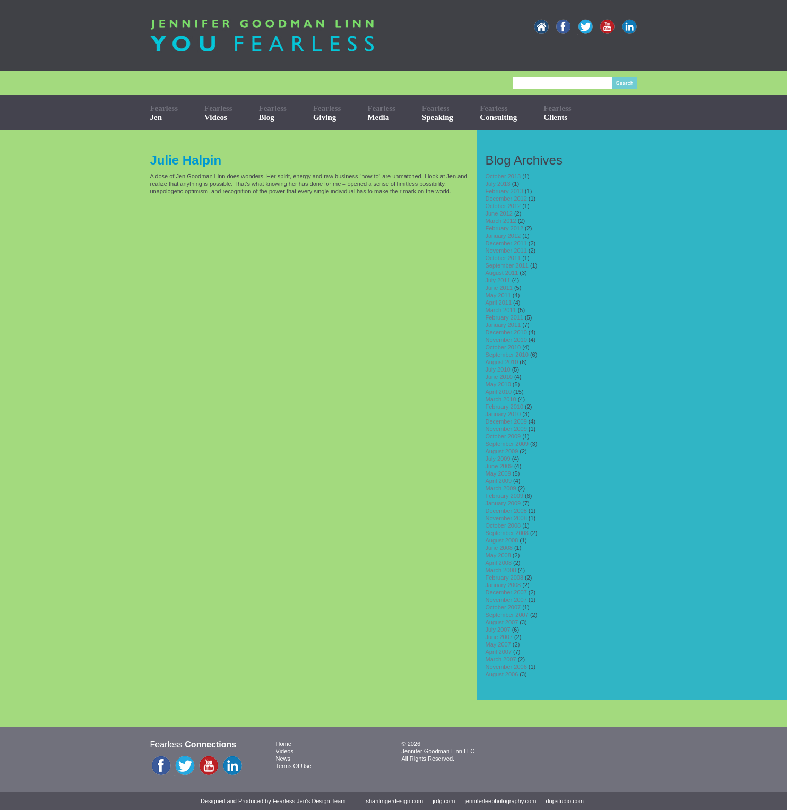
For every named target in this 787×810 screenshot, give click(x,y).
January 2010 (503, 414)
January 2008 (503, 585)
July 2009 (497, 458)
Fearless (164, 113)
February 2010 (504, 406)
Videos (284, 751)
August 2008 (501, 540)
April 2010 (498, 392)
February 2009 (504, 496)
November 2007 (505, 600)
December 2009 (505, 421)
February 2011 (504, 317)
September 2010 (506, 354)
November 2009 (505, 429)
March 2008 (500, 570)
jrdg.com (444, 801)
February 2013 (504, 191)
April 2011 (498, 302)
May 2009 (498, 473)
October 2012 (503, 206)
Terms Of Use (294, 766)
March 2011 (500, 310)
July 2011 (497, 280)
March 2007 (500, 659)
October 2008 (503, 525)
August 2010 (501, 362)
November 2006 (505, 666)
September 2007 (506, 614)
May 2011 (498, 295)
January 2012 (503, 235)
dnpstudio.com (565, 801)
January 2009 (503, 503)
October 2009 (503, 436)
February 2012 (504, 228)
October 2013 (503, 176)
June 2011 (498, 288)
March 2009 (500, 488)
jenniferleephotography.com (500, 801)
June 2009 (498, 466)
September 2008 (506, 533)
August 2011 (501, 273)
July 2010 (497, 369)
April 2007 (498, 652)
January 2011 (503, 325)
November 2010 (505, 340)
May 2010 (498, 384)
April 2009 (498, 481)
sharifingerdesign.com (394, 801)
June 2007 (498, 637)
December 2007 (505, 592)
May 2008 (498, 555)
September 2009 (506, 444)
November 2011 (505, 250)
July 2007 (497, 629)
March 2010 (500, 399)
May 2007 (498, 644)
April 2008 (498, 562)
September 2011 (506, 265)
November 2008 (505, 518)
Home (283, 743)
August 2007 (501, 622)
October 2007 (503, 607)
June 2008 (498, 548)
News (283, 758)
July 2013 (497, 183)
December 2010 (505, 332)
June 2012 (498, 213)
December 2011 (505, 243)
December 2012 (505, 198)
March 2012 (500, 221)
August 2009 (501, 451)
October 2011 (503, 258)
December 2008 (505, 510)
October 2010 (503, 347)
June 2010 (498, 377)
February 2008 (504, 577)
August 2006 (501, 674)
